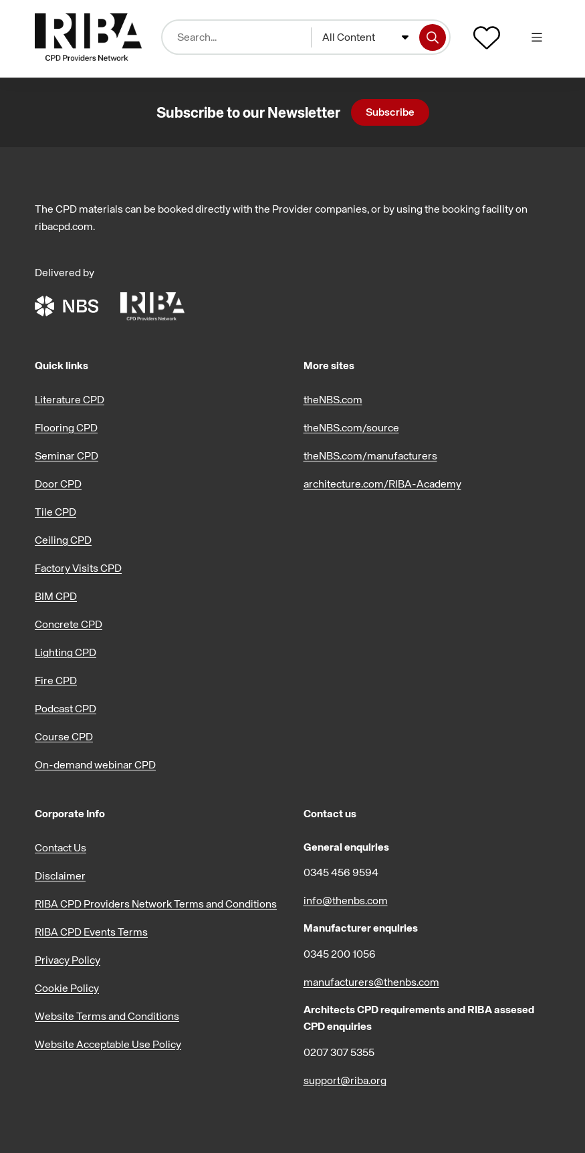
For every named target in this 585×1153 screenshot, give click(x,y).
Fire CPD (56, 680)
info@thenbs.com (346, 900)
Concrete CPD (68, 624)
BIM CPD (56, 596)
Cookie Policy (67, 988)
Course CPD (64, 736)
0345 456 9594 (341, 872)
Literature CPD (69, 399)
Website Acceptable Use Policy (108, 1044)
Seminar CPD (66, 455)
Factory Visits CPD (78, 568)
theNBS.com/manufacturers (370, 455)
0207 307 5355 (339, 1052)
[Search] (432, 37)
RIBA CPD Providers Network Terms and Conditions (156, 904)
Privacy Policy (67, 960)
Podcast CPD (65, 708)
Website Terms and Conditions (107, 1016)
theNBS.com (333, 399)
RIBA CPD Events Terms (91, 932)
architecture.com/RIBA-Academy (382, 484)
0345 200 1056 (340, 954)
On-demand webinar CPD (95, 764)
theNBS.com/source (351, 427)
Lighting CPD (65, 652)
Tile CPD (55, 512)
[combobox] (365, 37)
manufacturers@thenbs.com (371, 982)
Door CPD (58, 484)
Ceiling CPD (63, 540)
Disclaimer (60, 875)
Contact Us (60, 847)
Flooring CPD (66, 427)
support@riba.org (345, 1080)
